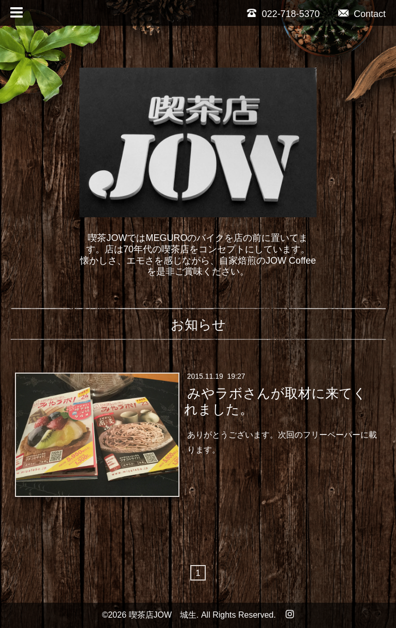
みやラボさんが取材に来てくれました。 (275, 400)
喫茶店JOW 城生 (163, 614)
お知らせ (198, 324)
